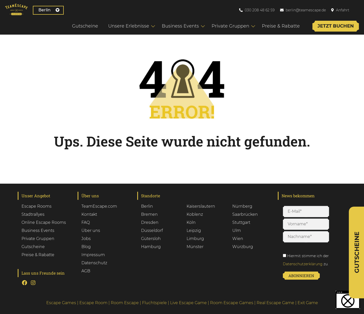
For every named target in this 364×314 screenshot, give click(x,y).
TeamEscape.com (99, 206)
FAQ (85, 222)
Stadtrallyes (32, 214)
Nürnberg (242, 206)
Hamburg (151, 246)
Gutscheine (85, 26)
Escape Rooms (36, 206)
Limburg (195, 238)
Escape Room (93, 302)
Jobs (86, 238)
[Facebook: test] (24, 283)
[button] (348, 300)
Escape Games (61, 302)
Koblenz (195, 214)
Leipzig (194, 230)
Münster (195, 246)
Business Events (180, 26)
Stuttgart (241, 222)
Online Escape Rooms (43, 222)
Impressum (93, 254)
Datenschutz (94, 262)
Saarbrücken (245, 214)
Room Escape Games (231, 302)
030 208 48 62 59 (260, 10)
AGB (85, 271)
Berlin (48, 10)
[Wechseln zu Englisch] (358, 10)
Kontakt (89, 214)
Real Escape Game (275, 302)
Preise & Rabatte (281, 26)
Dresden (149, 222)
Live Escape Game (188, 302)
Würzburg (242, 246)
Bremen (149, 214)
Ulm (236, 230)
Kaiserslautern (201, 206)
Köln (191, 222)
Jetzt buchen (335, 26)
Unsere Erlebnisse (128, 26)
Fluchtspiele (154, 302)
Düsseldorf (152, 230)
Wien (237, 238)
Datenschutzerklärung (303, 264)
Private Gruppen (230, 26)
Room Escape (125, 302)
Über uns (90, 230)
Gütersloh (151, 238)
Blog (86, 246)
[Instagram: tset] (33, 283)
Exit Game (308, 302)
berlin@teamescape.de (306, 10)
